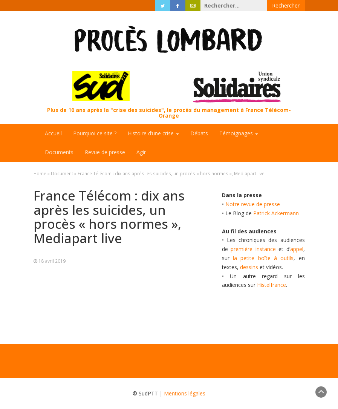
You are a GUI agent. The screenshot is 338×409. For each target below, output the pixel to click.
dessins (249, 267)
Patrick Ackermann (276, 213)
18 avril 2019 (52, 261)
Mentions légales (184, 393)
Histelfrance (271, 284)
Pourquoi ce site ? (94, 133)
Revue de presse (105, 152)
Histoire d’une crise (153, 133)
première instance (253, 249)
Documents (59, 152)
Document (62, 173)
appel (296, 249)
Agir (141, 152)
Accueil (53, 133)
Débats (199, 133)
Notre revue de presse (252, 204)
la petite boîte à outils (263, 258)
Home (40, 173)
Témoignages (238, 133)
